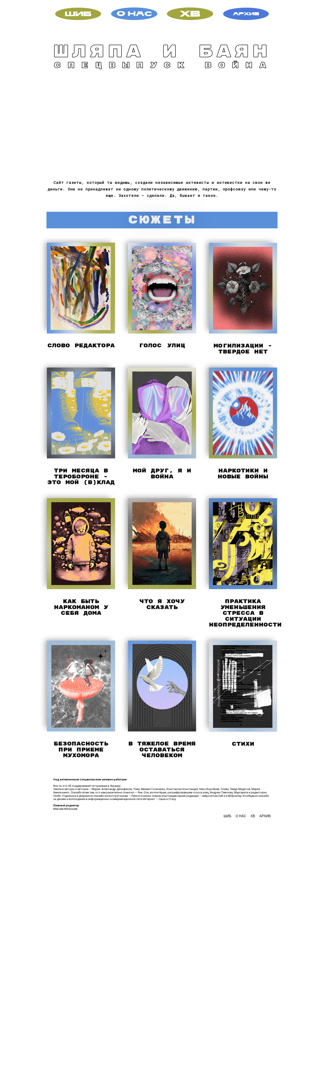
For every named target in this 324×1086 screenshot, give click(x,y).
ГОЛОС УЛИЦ (162, 345)
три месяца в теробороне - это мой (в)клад (81, 477)
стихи (243, 744)
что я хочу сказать (162, 604)
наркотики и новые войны (243, 474)
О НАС (241, 816)
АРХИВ (265, 816)
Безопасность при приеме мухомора (81, 750)
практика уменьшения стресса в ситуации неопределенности (245, 613)
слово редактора (81, 345)
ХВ (252, 816)
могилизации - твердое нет (243, 349)
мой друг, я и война (162, 474)
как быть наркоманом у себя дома (81, 607)
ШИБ (228, 816)
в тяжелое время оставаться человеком (162, 750)
